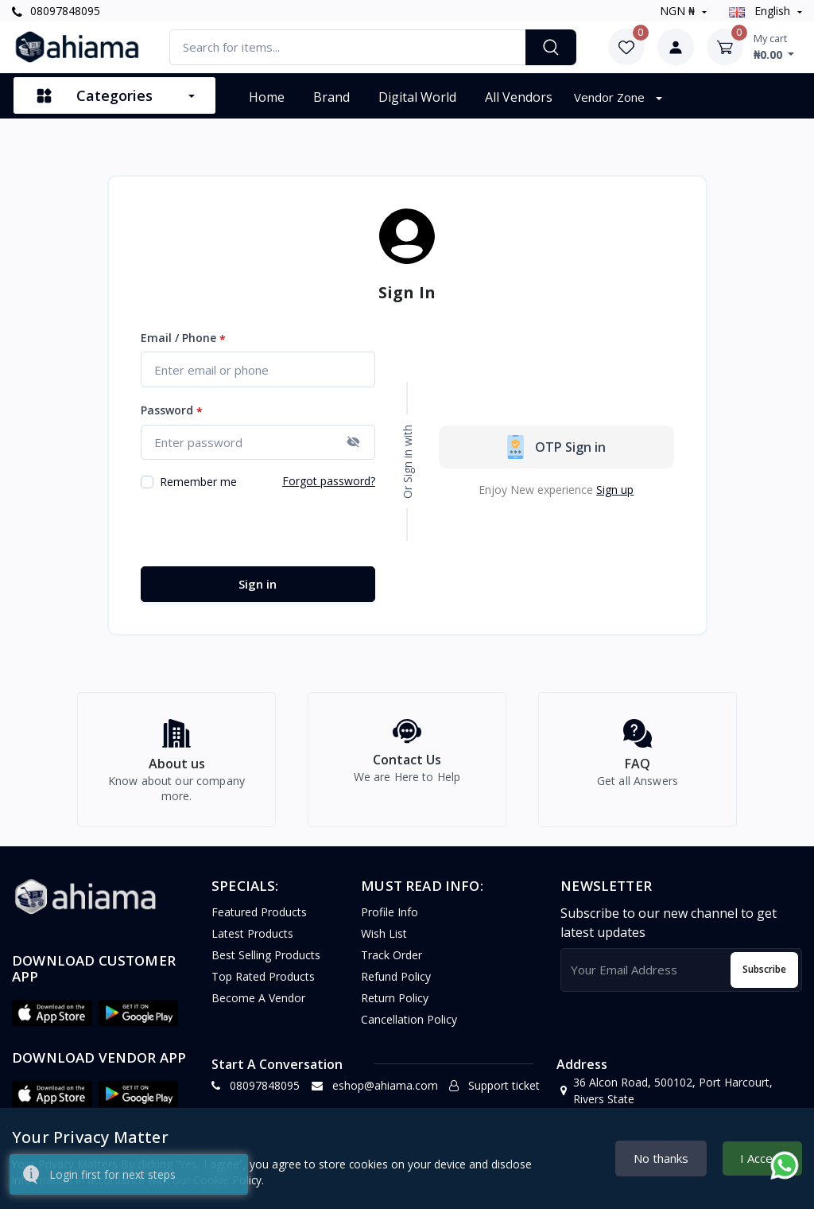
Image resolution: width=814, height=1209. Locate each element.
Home (267, 97)
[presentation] (261, 529)
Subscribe (764, 978)
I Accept (762, 1158)
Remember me (198, 481)
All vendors (518, 97)
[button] (52, 1021)
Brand (331, 97)
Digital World (417, 97)
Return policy (394, 1006)
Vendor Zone (611, 97)
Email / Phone (183, 338)
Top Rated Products (263, 985)
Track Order (391, 963)
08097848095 (56, 10)
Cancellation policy (409, 1028)
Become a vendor (258, 1006)
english (761, 10)
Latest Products (252, 942)
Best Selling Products (265, 963)
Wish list (384, 942)
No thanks (661, 1158)
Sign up (615, 489)
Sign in (257, 584)
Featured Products (259, 920)
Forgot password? (328, 480)
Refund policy (396, 985)
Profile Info (389, 920)
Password (172, 410)
